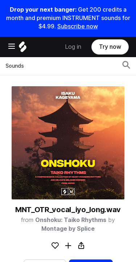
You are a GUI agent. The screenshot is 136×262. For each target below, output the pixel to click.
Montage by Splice (68, 228)
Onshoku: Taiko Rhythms (70, 220)
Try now (110, 46)
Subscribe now (77, 26)
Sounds (14, 66)
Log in (73, 46)
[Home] (22, 48)
